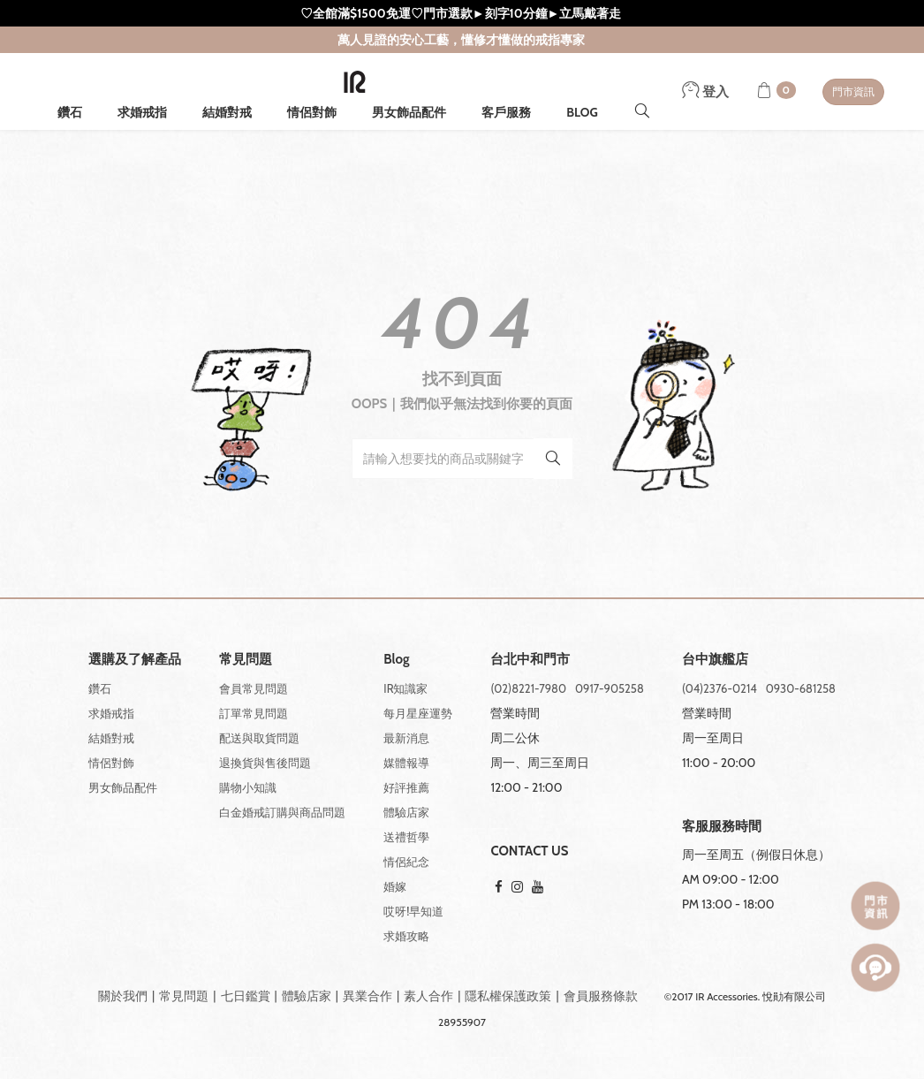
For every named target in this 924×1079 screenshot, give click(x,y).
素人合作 (428, 996)
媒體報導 (406, 763)
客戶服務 (506, 112)
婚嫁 (394, 886)
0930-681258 (801, 688)
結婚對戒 (227, 112)
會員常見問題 (253, 688)
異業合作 (367, 996)
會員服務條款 (601, 996)
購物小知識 (247, 787)
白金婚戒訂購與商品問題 (282, 812)
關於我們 (123, 996)
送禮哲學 (406, 837)
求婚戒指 (142, 112)
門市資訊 (853, 91)
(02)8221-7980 (528, 688)
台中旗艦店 (715, 659)
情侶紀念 (406, 862)
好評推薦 (406, 787)
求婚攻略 (406, 936)
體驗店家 (406, 812)
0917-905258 (609, 688)
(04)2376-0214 (719, 688)
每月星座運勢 (417, 713)
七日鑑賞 (245, 996)
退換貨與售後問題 (265, 763)
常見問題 (183, 996)
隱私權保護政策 (508, 996)
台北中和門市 (530, 659)
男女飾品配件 (409, 112)
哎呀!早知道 (413, 911)
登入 (705, 92)
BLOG (582, 112)
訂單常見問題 (253, 713)
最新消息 (406, 738)
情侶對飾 (312, 112)
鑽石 (69, 112)
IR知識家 (405, 688)
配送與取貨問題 (259, 738)
